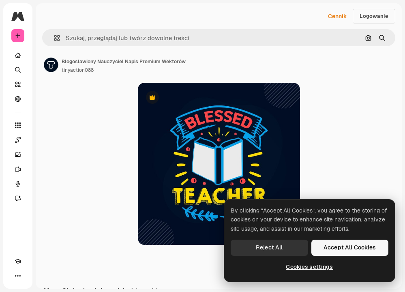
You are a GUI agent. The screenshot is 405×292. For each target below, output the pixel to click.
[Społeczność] (17, 98)
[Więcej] (17, 275)
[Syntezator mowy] (17, 183)
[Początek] (17, 55)
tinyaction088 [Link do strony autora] (78, 70)
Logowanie (374, 16)
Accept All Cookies (350, 247)
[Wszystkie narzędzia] (17, 125)
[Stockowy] (17, 84)
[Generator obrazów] (17, 154)
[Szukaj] (17, 69)
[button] (54, 38)
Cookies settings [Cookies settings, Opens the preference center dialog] (309, 267)
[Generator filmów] (17, 169)
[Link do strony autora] (51, 65)
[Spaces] (17, 139)
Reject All (269, 247)
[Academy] (17, 261)
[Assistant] (17, 198)
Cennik (337, 16)
